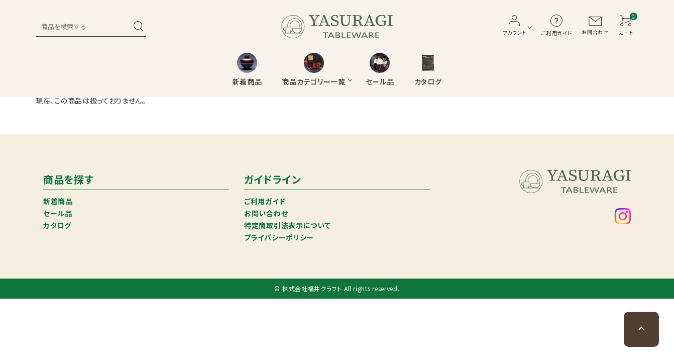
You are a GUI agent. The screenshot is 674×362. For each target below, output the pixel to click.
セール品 (57, 213)
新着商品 (58, 201)
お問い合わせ (266, 213)
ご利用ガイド (264, 201)
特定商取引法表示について (287, 225)
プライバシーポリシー (279, 237)
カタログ (57, 225)
